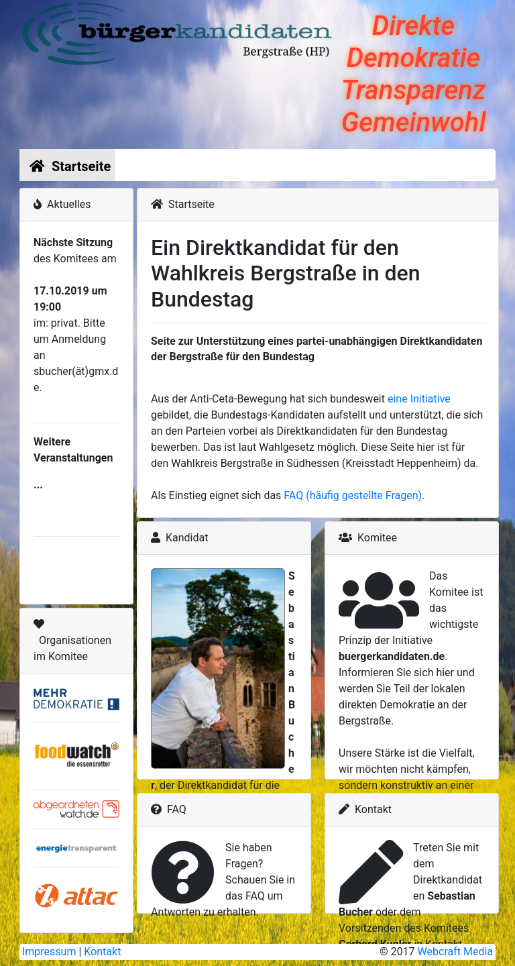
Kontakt (102, 951)
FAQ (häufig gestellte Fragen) (353, 495)
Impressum (49, 951)
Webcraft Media (455, 951)
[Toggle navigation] (477, 165)
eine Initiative (419, 398)
